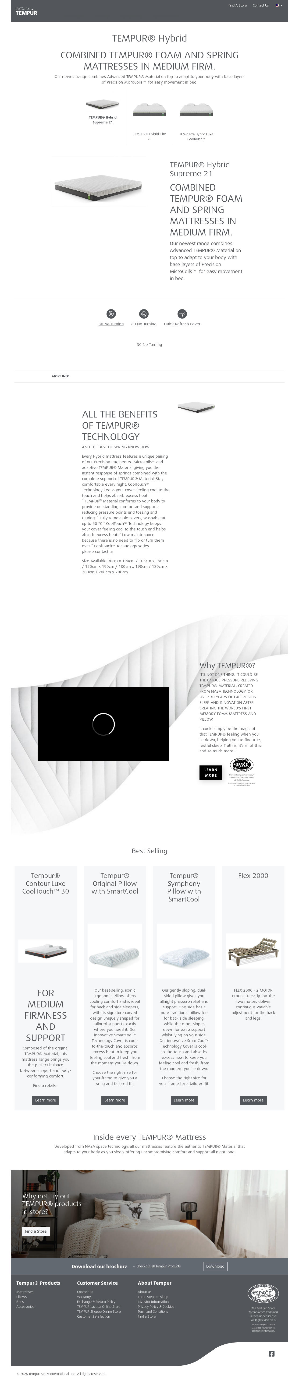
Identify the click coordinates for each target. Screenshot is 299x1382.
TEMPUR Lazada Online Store (98, 1307)
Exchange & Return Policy (96, 1302)
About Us (145, 1292)
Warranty (84, 1297)
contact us (104, 551)
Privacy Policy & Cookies (156, 1307)
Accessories (131, 16)
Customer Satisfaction (93, 1316)
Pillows (102, 16)
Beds (20, 1302)
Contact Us (261, 5)
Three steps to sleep (153, 1297)
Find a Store (36, 1231)
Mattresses (73, 16)
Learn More (210, 772)
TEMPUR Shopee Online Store (99, 1311)
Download (215, 1266)
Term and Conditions (153, 1311)
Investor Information (153, 1302)
